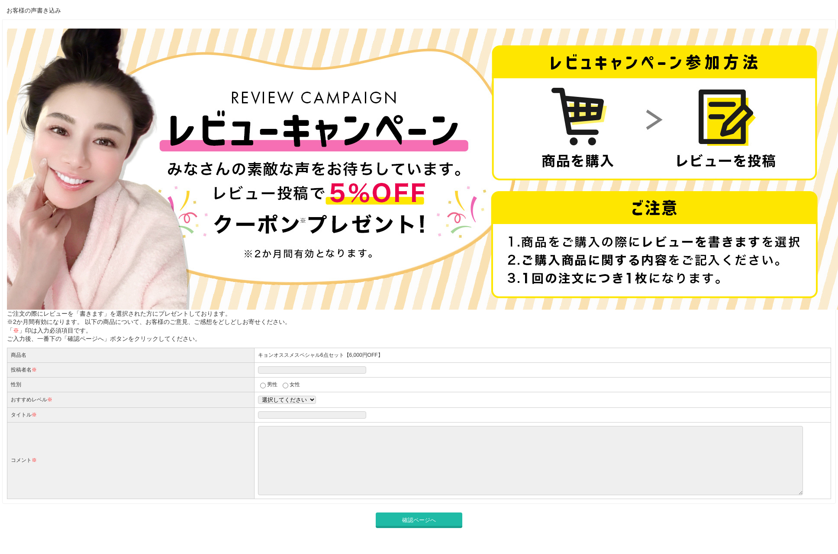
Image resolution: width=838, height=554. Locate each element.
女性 (295, 384)
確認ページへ (419, 533)
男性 (272, 384)
